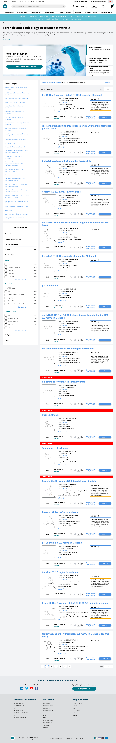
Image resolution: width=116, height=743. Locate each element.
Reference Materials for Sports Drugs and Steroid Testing (17, 196)
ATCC (44, 715)
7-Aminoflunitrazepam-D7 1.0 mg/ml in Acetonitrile (69, 481)
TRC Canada (46, 725)
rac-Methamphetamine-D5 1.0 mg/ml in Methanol (68, 348)
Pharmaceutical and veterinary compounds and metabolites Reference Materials (15, 164)
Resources (21, 1)
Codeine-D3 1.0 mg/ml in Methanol (60, 572)
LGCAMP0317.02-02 (72, 229)
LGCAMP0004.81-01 (72, 515)
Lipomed (45, 727)
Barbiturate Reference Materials (15, 102)
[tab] (21, 234)
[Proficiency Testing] (14, 717)
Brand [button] (20, 260)
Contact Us (76, 706)
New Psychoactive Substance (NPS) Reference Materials (16, 152)
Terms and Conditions (56, 738)
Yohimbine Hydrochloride (55, 448)
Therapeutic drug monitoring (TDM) (17, 207)
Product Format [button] (20, 311)
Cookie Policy (79, 738)
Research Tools (20, 703)
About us (6, 1)
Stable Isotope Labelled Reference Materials (16, 202)
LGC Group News (48, 706)
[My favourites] (103, 6)
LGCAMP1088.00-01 (72, 259)
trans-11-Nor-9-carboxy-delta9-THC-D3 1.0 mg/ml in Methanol (75, 603)
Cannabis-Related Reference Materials (14, 112)
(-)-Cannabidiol (50, 285)
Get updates (83, 689)
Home (5, 23)
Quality (14, 1)
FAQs (74, 708)
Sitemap (75, 715)
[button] (82, 117)
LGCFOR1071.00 (71, 451)
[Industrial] (14, 715)
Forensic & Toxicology (21, 712)
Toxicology (8, 210)
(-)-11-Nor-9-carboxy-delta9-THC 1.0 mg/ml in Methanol (72, 95)
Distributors (76, 710)
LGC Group (46, 703)
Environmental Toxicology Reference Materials (17, 124)
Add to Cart (105, 117)
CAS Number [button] (20, 255)
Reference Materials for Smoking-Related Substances (16, 191)
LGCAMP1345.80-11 (72, 195)
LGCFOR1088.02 (71, 289)
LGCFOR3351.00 (71, 418)
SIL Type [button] (20, 335)
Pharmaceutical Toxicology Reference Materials (14, 170)
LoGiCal (64, 102)
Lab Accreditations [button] (20, 244)
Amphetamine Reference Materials (16, 99)
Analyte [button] (20, 250)
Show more (21, 280)
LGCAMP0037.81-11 (72, 164)
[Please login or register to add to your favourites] (71, 117)
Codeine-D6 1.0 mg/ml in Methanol (60, 512)
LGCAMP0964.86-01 (72, 132)
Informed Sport (47, 722)
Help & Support (31, 1)
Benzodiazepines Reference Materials (14, 107)
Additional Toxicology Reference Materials (16, 88)
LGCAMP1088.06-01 (72, 98)
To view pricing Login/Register (91, 117)
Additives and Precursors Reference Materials (17, 94)
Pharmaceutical (20, 705)
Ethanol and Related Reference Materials (15, 129)
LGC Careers (46, 708)
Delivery (75, 713)
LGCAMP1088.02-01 (72, 546)
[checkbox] (6, 264)
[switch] (10, 288)
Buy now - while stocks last (23, 67)
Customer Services (78, 703)
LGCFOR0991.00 (71, 385)
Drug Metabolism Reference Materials (14, 118)
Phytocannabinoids (11, 175)
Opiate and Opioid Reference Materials (14, 157)
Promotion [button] (20, 234)
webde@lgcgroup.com (99, 1)
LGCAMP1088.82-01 (72, 606)
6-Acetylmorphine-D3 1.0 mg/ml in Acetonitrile (67, 161)
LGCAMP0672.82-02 (72, 640)
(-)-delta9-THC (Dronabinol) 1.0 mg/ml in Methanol (69, 256)
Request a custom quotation (81, 718)
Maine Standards (48, 710)
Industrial (18, 715)
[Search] (63, 6)
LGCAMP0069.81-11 (72, 484)
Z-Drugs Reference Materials (14, 218)
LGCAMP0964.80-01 (72, 352)
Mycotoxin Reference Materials (15, 147)
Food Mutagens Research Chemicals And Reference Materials (17, 135)
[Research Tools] (14, 703)
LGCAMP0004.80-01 (72, 576)
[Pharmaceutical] (14, 706)
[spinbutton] (78, 117)
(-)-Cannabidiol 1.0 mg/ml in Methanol (62, 542)
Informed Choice (48, 720)
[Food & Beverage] (14, 708)
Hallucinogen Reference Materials (16, 140)
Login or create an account (51, 83)
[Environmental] (14, 710)
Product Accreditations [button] (20, 239)
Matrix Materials (10, 143)
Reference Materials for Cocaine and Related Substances (17, 180)
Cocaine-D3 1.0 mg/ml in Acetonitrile (61, 191)
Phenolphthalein (51, 414)
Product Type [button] (20, 284)
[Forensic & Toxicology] (14, 713)
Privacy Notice (68, 738)
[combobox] (38, 6)
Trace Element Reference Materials (16, 214)
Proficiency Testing (21, 717)
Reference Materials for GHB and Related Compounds (16, 185)
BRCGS (45, 718)
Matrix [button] (20, 340)
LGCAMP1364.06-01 (72, 321)
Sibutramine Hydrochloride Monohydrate (64, 381)
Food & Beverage (20, 708)
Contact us (41, 1)
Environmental (20, 710)
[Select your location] (110, 1)
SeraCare (45, 713)
